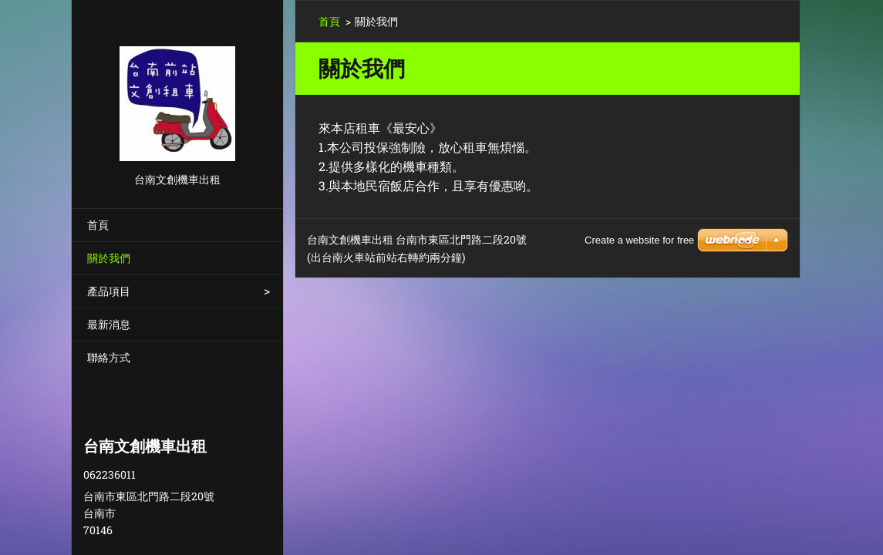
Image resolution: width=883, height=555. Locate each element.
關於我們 (108, 258)
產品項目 (108, 291)
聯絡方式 (108, 357)
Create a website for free (639, 240)
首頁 (98, 224)
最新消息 (108, 324)
